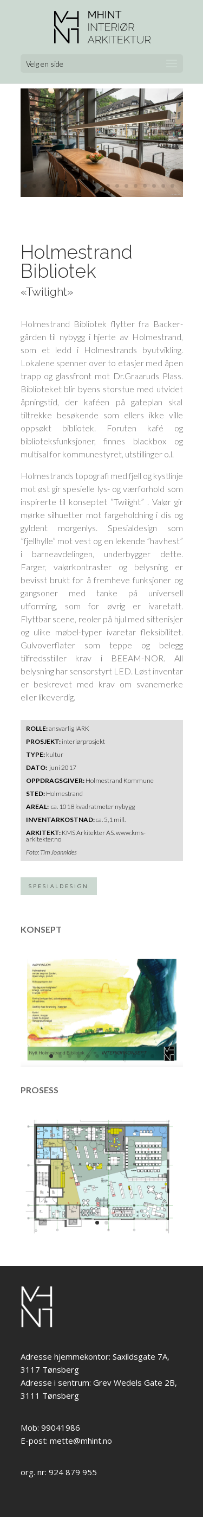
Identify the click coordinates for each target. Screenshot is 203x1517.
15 (154, 186)
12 (126, 186)
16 (163, 186)
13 (135, 186)
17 (172, 186)
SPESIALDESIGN (59, 886)
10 (108, 186)
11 (117, 186)
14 (145, 186)
